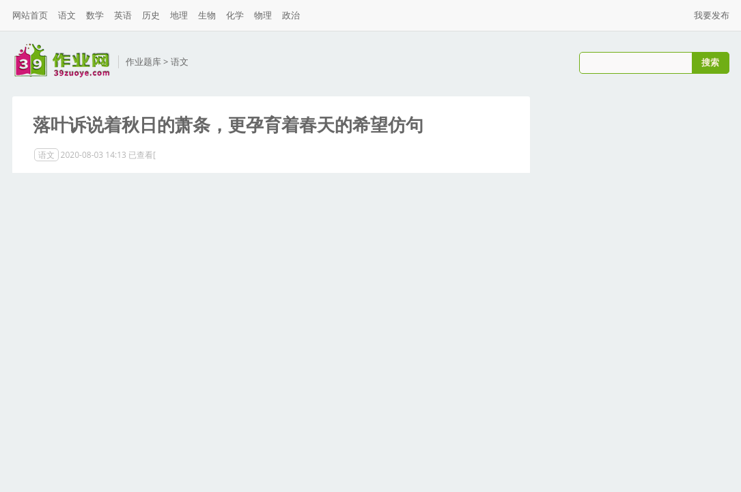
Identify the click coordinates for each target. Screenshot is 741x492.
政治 (291, 15)
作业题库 (143, 61)
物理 (263, 15)
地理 (179, 15)
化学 (235, 15)
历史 (151, 15)
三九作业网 (61, 60)
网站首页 (30, 15)
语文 (67, 15)
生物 (207, 15)
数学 (95, 15)
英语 (123, 15)
